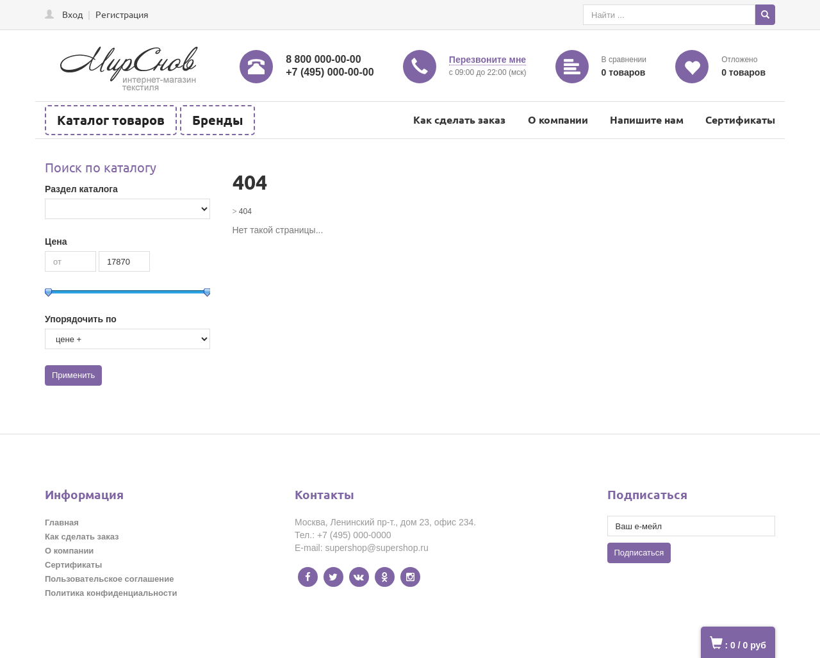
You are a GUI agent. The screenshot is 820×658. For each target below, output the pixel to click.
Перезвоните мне (487, 59)
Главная (62, 522)
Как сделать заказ (459, 119)
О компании (558, 119)
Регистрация (122, 14)
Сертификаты (740, 119)
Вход (72, 14)
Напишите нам (647, 119)
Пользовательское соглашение (109, 579)
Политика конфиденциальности (111, 593)
